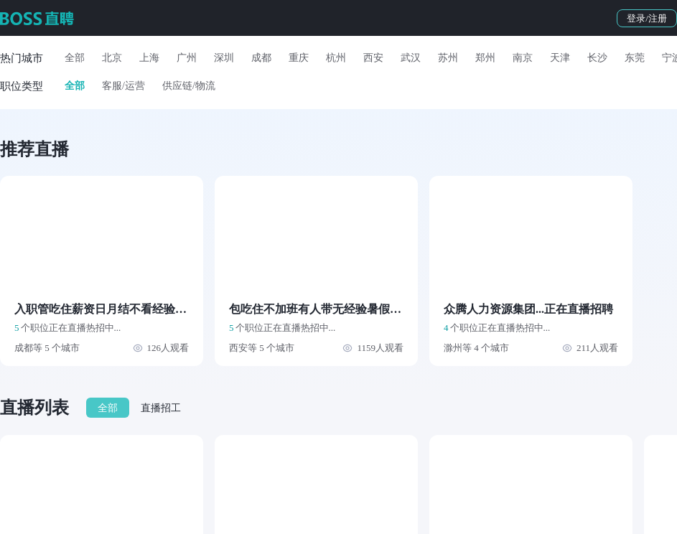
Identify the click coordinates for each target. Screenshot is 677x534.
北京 (112, 57)
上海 (149, 57)
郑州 (485, 57)
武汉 (411, 57)
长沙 (597, 57)
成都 (261, 57)
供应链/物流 (188, 85)
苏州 (448, 57)
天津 (560, 57)
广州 (187, 57)
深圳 (224, 57)
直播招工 (161, 408)
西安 (373, 57)
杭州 (336, 57)
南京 (523, 57)
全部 (75, 57)
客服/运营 (123, 85)
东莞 (635, 57)
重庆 (299, 57)
